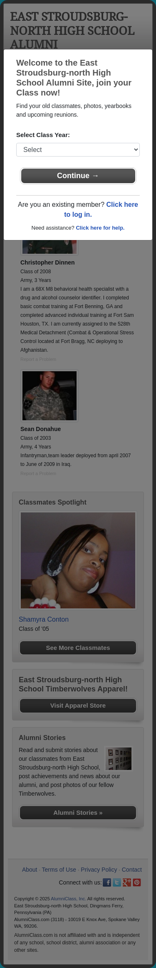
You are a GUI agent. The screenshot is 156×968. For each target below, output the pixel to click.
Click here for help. (100, 228)
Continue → (78, 176)
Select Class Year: (43, 134)
